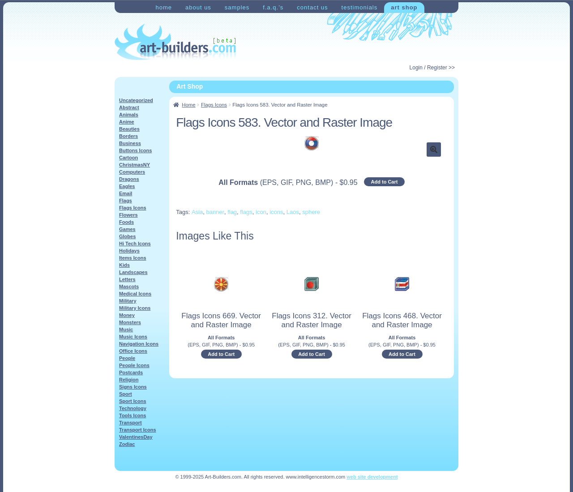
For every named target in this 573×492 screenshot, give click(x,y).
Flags (125, 200)
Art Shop (404, 7)
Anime (126, 121)
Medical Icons (135, 293)
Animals (128, 114)
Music (126, 329)
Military (128, 301)
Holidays (129, 250)
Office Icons (133, 351)
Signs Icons (133, 386)
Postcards (131, 372)
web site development (372, 476)
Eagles (127, 186)
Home (163, 7)
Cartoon (128, 157)
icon (261, 212)
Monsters (130, 322)
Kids (124, 265)
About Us (198, 7)
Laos (292, 212)
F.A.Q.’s (273, 7)
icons (276, 212)
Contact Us (312, 7)
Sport (125, 394)
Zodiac (127, 444)
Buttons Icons (135, 150)
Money (127, 315)
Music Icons (133, 336)
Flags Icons (214, 104)
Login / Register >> (432, 67)
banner (215, 212)
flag (232, 212)
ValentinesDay (136, 437)
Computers (132, 172)
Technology (132, 408)
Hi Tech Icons (135, 243)
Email (125, 193)
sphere (311, 212)
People (127, 358)
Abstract (129, 107)
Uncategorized (136, 100)
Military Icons (134, 308)
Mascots (129, 286)
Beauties (129, 129)
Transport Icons (137, 429)
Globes (127, 236)
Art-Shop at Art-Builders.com (175, 42)
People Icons (134, 365)
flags (246, 212)
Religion (128, 379)
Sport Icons (132, 401)
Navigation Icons (138, 344)
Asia (197, 212)
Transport (130, 422)
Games (127, 229)
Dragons (129, 179)
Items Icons (132, 258)
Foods (126, 222)
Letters (127, 279)
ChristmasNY (134, 164)
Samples (237, 7)
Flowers (128, 215)
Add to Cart (384, 181)
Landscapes (133, 272)
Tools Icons (132, 415)
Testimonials (360, 7)
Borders (128, 136)
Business (130, 143)
